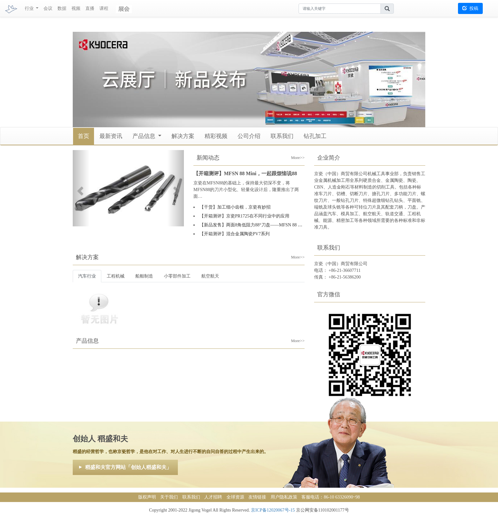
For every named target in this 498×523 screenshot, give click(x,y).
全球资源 (235, 497)
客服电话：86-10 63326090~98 (330, 497)
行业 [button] (30, 8)
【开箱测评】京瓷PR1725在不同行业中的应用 (244, 216)
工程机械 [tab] (115, 276)
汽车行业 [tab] (87, 276)
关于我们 (169, 497)
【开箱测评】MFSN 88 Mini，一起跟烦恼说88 (245, 173)
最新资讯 (110, 136)
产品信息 (144, 136)
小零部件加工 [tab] (177, 276)
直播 (89, 8)
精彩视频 (216, 136)
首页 (83, 136)
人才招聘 (213, 497)
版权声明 (147, 497)
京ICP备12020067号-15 (273, 510)
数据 (61, 8)
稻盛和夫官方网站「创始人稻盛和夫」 (128, 467)
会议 (48, 8)
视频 (75, 8)
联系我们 (282, 136)
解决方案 (183, 136)
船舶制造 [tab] (144, 276)
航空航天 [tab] (210, 276)
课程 (103, 8)
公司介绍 (249, 136)
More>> (293, 152)
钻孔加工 (315, 136)
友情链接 (257, 497)
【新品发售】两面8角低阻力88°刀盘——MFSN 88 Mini (252, 225)
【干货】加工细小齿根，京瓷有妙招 (235, 207)
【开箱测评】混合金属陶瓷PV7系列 (234, 233)
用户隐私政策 (284, 497)
